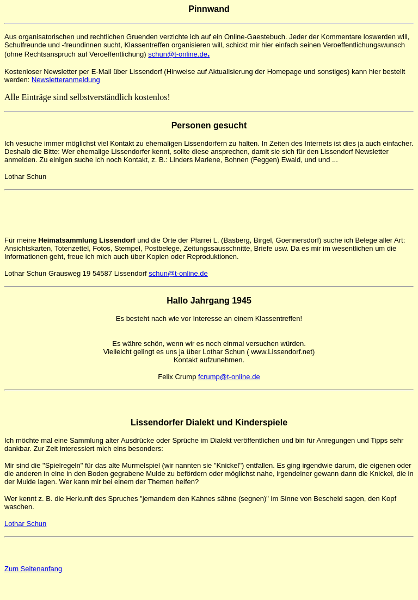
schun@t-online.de (179, 54)
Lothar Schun (25, 523)
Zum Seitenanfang (33, 569)
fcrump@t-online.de (229, 377)
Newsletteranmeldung (66, 80)
